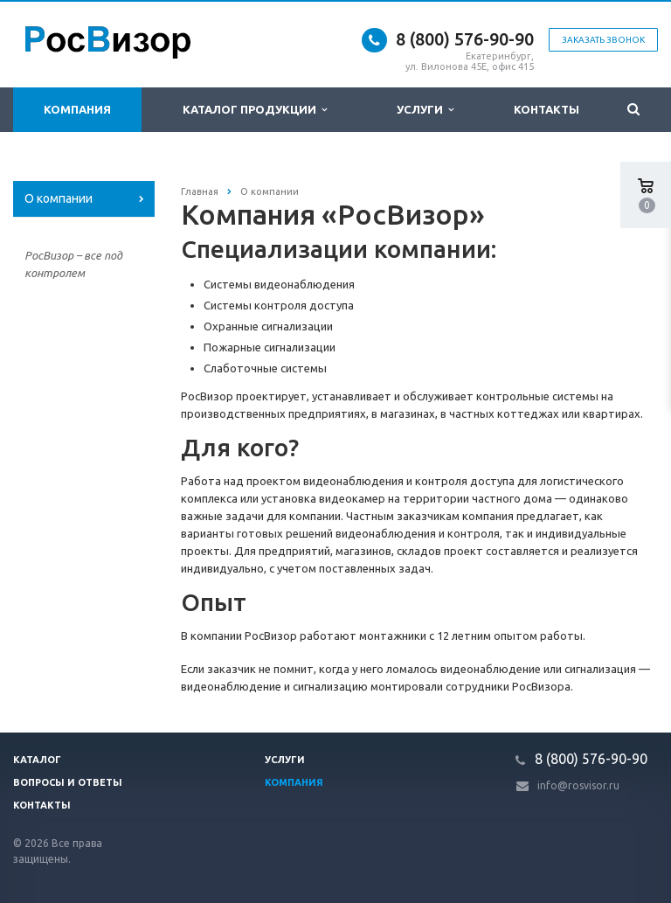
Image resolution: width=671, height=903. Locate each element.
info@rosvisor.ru (578, 785)
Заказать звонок (603, 40)
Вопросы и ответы (67, 782)
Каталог (37, 759)
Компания (77, 109)
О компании (58, 198)
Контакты (546, 109)
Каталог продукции (255, 109)
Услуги (425, 109)
